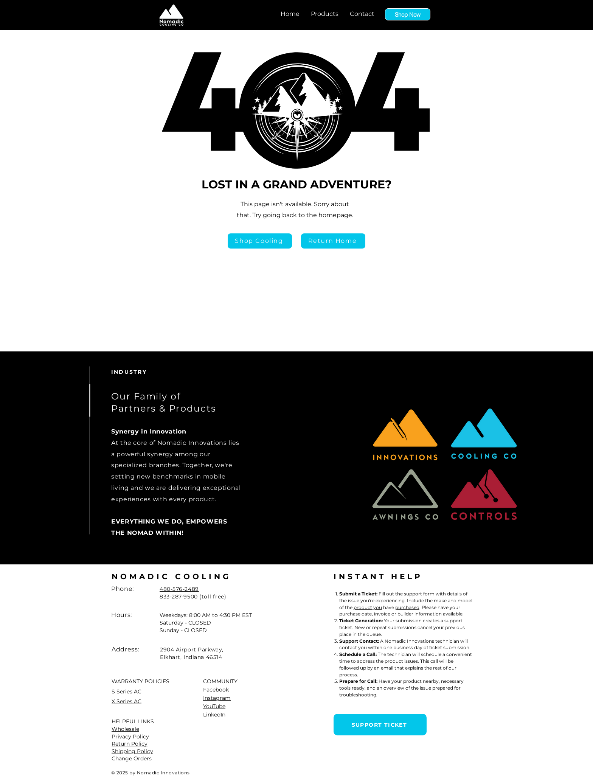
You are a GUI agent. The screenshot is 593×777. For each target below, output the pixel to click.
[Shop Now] (407, 14)
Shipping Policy (132, 751)
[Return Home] (333, 241)
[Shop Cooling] (260, 241)
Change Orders (132, 758)
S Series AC (126, 691)
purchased (407, 607)
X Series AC (126, 701)
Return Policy (129, 743)
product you (368, 607)
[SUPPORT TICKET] (380, 724)
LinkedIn (214, 714)
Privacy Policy (130, 736)
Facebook (216, 689)
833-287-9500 (179, 596)
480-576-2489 (179, 589)
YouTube (214, 706)
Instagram (217, 698)
